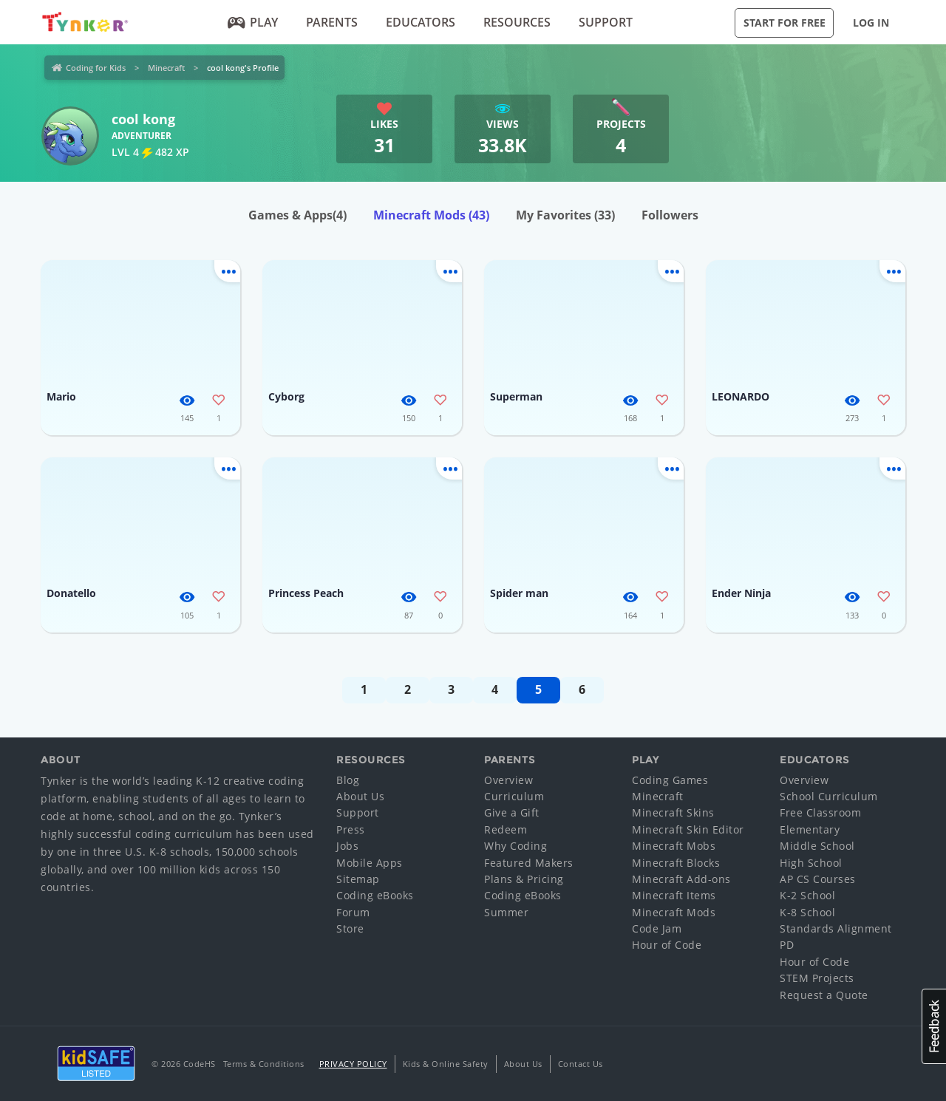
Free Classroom (820, 812)
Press (350, 829)
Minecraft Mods (431, 215)
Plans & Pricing (524, 879)
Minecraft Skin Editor (688, 829)
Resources (517, 22)
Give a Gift (512, 812)
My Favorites (565, 215)
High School (811, 863)
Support (606, 22)
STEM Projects (817, 978)
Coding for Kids (96, 67)
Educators (420, 22)
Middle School (817, 846)
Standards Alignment (836, 928)
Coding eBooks (375, 895)
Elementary (810, 829)
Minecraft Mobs (673, 846)
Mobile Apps (369, 863)
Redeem (505, 829)
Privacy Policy (353, 1063)
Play (253, 22)
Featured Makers (529, 863)
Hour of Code (666, 945)
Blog (347, 780)
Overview (508, 780)
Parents (332, 22)
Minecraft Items (674, 895)
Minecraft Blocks (676, 863)
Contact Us (580, 1063)
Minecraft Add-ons (681, 879)
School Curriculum (829, 796)
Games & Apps (297, 215)
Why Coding (515, 846)
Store (350, 928)
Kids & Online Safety (446, 1063)
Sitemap (358, 879)
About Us (360, 796)
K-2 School (807, 895)
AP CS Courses (818, 879)
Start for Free (784, 23)
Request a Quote (824, 995)
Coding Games (670, 780)
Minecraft (166, 67)
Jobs (347, 846)
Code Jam (656, 928)
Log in (871, 23)
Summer (506, 912)
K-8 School (807, 912)
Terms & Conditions (263, 1063)
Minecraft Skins (673, 812)
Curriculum (514, 796)
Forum (353, 912)
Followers (670, 215)
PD (787, 945)
